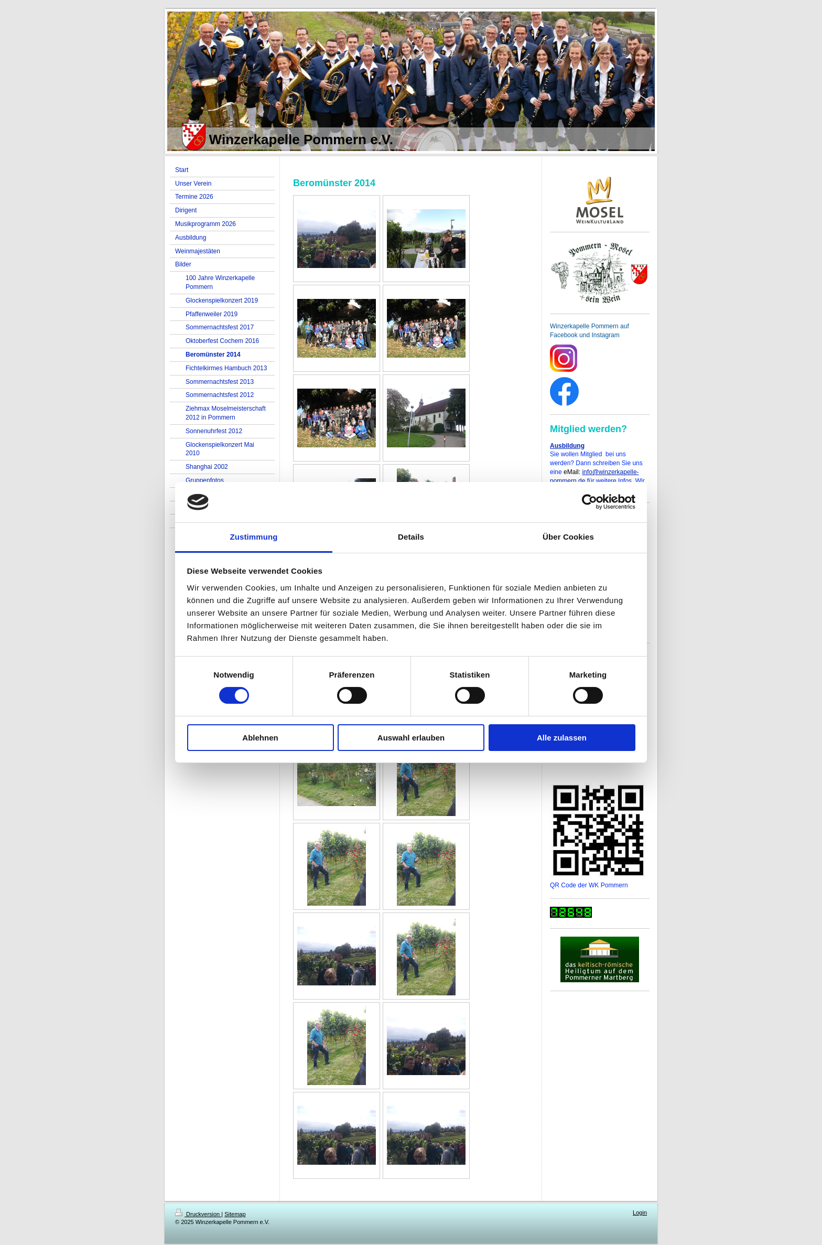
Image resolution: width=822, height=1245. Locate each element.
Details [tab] (411, 536)
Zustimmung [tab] (254, 536)
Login (640, 1212)
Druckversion (198, 1214)
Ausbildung (567, 445)
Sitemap (234, 1214)
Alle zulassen (562, 737)
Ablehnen (260, 737)
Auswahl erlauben (411, 737)
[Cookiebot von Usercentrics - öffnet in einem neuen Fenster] (589, 502)
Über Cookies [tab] (568, 536)
